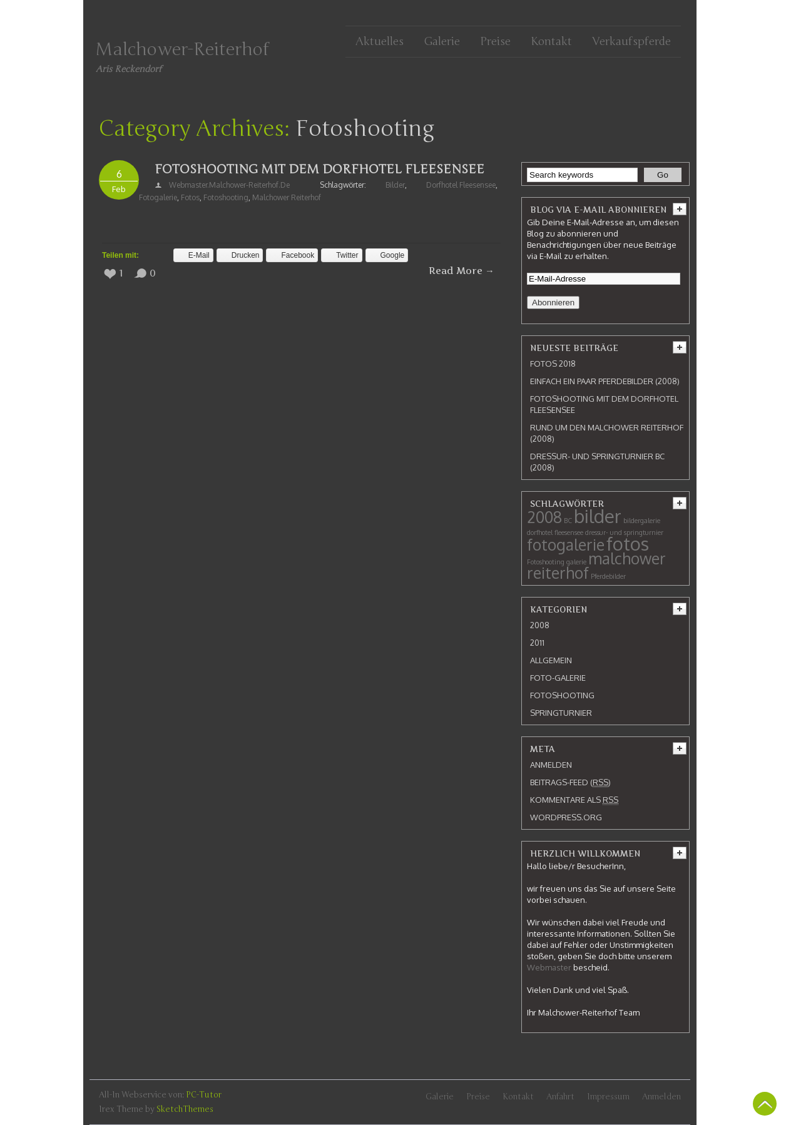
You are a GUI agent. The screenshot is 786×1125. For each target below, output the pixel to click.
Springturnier (561, 713)
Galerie (442, 41)
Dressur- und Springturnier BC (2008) (597, 461)
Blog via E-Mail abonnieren (598, 210)
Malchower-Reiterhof (182, 49)
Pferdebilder (608, 576)
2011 (537, 643)
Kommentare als (574, 800)
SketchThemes (184, 1109)
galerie (576, 561)
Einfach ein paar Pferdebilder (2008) (605, 381)
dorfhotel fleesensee (461, 185)
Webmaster (549, 967)
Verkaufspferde (631, 41)
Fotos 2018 (553, 364)
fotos (190, 197)
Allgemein (551, 660)
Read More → (461, 271)
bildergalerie (641, 520)
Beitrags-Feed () (570, 782)
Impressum (608, 1097)
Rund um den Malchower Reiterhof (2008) (606, 433)
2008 (544, 517)
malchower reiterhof (286, 197)
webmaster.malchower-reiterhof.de (229, 185)
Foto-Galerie (558, 678)
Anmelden (551, 765)
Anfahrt (560, 1097)
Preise (495, 41)
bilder (395, 185)
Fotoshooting (225, 197)
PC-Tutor (204, 1095)
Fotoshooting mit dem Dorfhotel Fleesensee (319, 169)
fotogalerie (158, 197)
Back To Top (765, 1104)
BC (568, 520)
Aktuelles (379, 41)
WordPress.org (566, 817)
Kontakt (551, 41)
